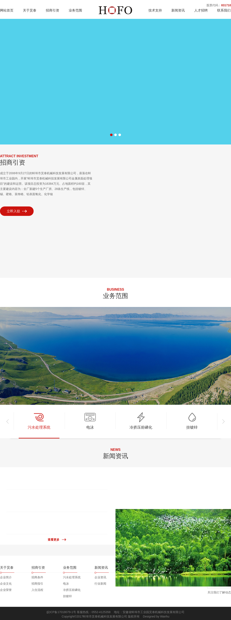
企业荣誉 (6, 590)
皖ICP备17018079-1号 (61, 612)
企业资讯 (100, 577)
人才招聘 (201, 10)
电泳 (66, 583)
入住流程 (37, 590)
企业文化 (6, 583)
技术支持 (155, 10)
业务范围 (75, 10)
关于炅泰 (29, 10)
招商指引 (37, 583)
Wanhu (164, 616)
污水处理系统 (72, 577)
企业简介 (6, 577)
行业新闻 (100, 583)
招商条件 (37, 577)
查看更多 (53, 539)
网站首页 (6, 10)
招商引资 (52, 10)
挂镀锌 (67, 596)
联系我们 (224, 10)
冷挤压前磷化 (72, 590)
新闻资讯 (178, 10)
